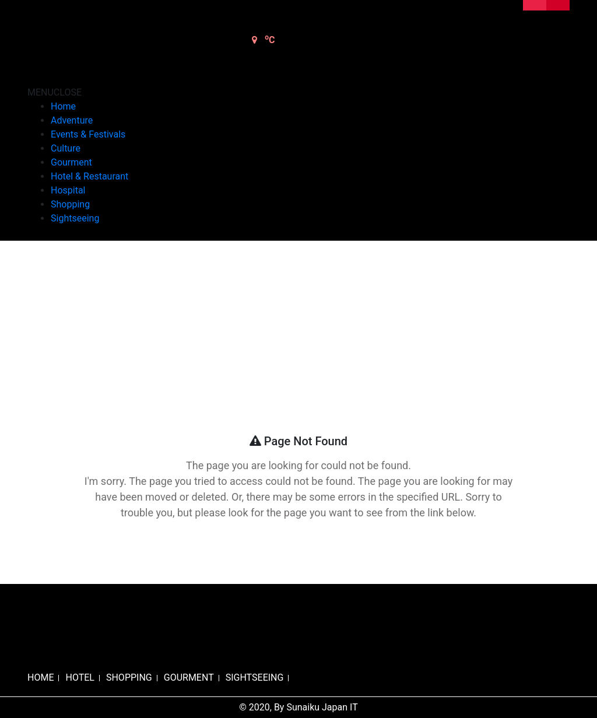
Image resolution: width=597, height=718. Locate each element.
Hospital (68, 190)
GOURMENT (189, 677)
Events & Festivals (88, 134)
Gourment (71, 162)
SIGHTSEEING (255, 677)
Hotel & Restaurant (89, 176)
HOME (40, 677)
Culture (65, 148)
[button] (54, 92)
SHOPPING (129, 677)
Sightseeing (75, 218)
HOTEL (79, 677)
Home (63, 106)
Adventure (72, 120)
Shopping (70, 204)
